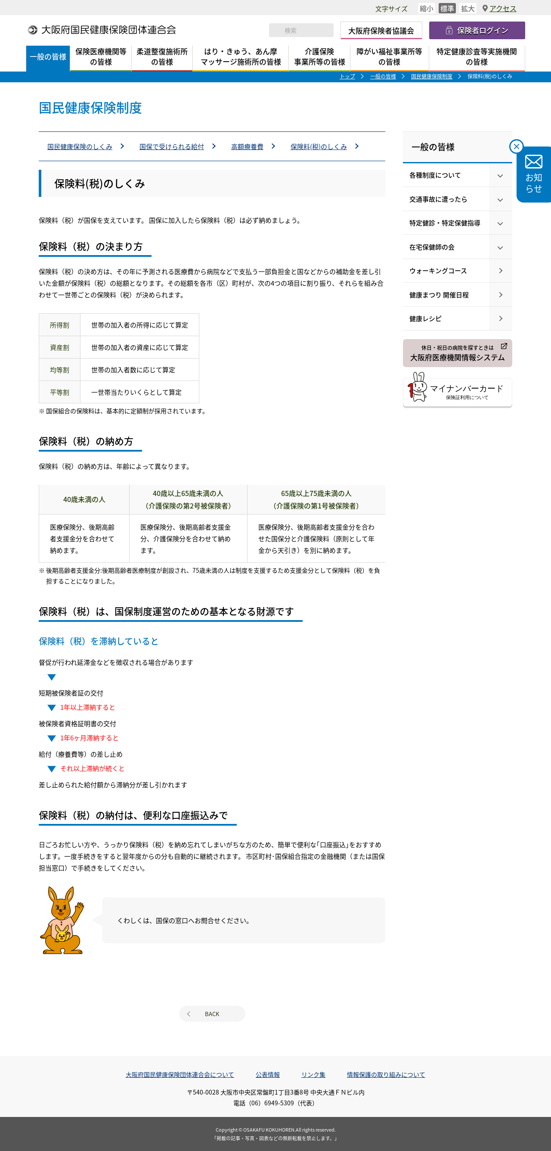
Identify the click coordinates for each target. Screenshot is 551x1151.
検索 (276, 30)
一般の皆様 (383, 76)
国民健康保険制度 (431, 76)
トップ (347, 76)
